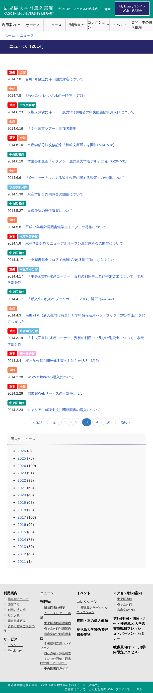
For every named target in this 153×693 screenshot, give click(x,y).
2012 (21, 554)
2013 (21, 546)
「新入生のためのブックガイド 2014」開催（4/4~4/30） (73, 299)
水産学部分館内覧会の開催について (55, 194)
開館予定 (14, 604)
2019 (21, 502)
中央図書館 (124, 599)
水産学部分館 (126, 610)
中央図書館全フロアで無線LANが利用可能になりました (70, 260)
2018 (21, 510)
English (106, 9)
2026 (21, 451)
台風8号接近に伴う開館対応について (54, 79)
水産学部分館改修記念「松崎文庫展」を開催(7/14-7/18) (70, 145)
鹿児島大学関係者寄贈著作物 (92, 632)
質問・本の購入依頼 (141, 24)
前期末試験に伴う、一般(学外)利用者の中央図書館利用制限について (80, 112)
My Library (15, 650)
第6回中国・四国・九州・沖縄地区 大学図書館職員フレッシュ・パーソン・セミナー (130, 628)
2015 (21, 532)
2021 (21, 488)
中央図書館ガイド (56, 668)
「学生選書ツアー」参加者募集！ (53, 128)
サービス (33, 25)
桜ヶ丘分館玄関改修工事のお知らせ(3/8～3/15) (62, 361)
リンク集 (14, 615)
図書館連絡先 (17, 621)
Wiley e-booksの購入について (50, 377)
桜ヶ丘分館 (124, 604)
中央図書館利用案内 (57, 623)
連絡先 (93, 685)
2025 (21, 458)
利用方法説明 (17, 610)
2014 (21, 539)
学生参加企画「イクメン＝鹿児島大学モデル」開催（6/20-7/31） (78, 161)
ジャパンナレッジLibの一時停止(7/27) (54, 95)
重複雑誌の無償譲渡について (50, 211)
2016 (21, 524)
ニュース (55, 25)
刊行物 (74, 25)
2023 (21, 473)
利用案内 (9, 25)
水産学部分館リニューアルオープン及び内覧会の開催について (74, 243)
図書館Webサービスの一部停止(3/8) (55, 393)
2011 (21, 561)
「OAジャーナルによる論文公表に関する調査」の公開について (75, 178)
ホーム (9, 35)
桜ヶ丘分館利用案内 (57, 628)
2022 (21, 480)
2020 (21, 495)
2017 (21, 517)
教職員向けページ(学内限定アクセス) (129, 649)
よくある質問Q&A (100, 689)
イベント (120, 25)
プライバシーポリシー (131, 689)
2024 (21, 466)
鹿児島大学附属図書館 (29, 9)
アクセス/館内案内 (86, 9)
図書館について (18, 599)
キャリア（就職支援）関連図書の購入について (64, 410)
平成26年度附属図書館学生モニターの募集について (65, 227)
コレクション (96, 24)
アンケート (15, 645)
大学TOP (64, 9)
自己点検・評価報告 (57, 653)
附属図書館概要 (54, 607)
